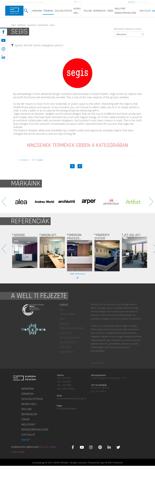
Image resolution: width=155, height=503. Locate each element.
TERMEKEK (22, 25)
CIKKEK (110, 10)
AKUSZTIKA (32, 25)
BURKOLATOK (43, 25)
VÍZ (61, 309)
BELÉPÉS (131, 2)
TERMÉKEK (48, 10)
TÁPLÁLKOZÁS (67, 314)
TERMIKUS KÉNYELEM (71, 328)
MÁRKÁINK (37, 10)
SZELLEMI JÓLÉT (68, 342)
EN (80, 2)
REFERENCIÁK (99, 10)
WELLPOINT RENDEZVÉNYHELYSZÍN (125, 10)
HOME (13, 25)
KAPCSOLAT (145, 10)
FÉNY (62, 318)
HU (75, 2)
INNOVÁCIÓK (67, 351)
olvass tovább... (98, 362)
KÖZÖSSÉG (65, 347)
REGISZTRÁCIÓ (143, 2)
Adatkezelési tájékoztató (25, 446)
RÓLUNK (88, 10)
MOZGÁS (64, 323)
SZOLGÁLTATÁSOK (63, 10)
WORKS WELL (77, 10)
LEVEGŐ (64, 304)
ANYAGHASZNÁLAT (70, 337)
